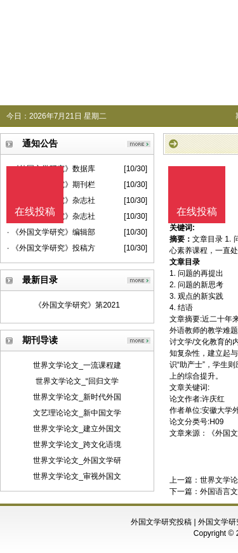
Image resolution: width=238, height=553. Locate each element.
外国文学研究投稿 (161, 521)
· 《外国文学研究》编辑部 (51, 232)
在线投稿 (196, 211)
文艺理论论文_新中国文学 (77, 412)
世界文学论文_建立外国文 (77, 428)
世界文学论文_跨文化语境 (77, 444)
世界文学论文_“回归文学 (77, 381)
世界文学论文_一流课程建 (77, 365)
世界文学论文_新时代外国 (77, 397)
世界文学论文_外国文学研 (77, 460)
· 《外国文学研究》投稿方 (51, 248)
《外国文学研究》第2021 (77, 305)
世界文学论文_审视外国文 (77, 476)
